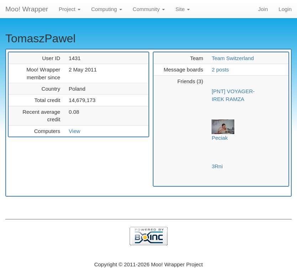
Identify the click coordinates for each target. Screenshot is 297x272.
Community (149, 9)
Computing (106, 9)
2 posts (220, 69)
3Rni (217, 166)
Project (69, 9)
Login (285, 9)
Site (183, 9)
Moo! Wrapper (26, 9)
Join (263, 9)
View (74, 131)
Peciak (220, 138)
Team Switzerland (233, 58)
